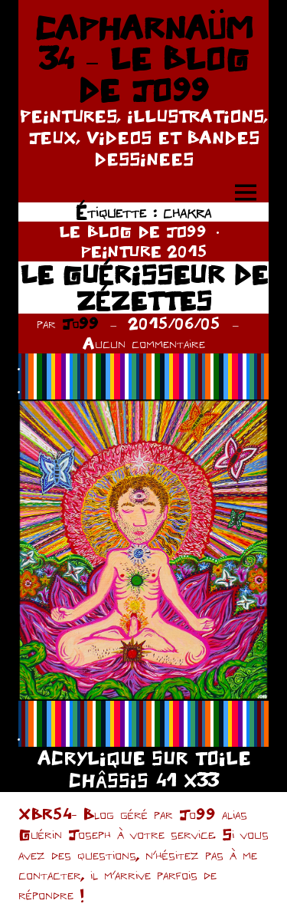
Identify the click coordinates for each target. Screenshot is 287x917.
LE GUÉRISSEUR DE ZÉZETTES (144, 287)
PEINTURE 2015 (143, 251)
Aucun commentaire (144, 343)
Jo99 (80, 323)
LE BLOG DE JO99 (133, 231)
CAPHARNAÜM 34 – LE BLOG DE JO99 (143, 59)
